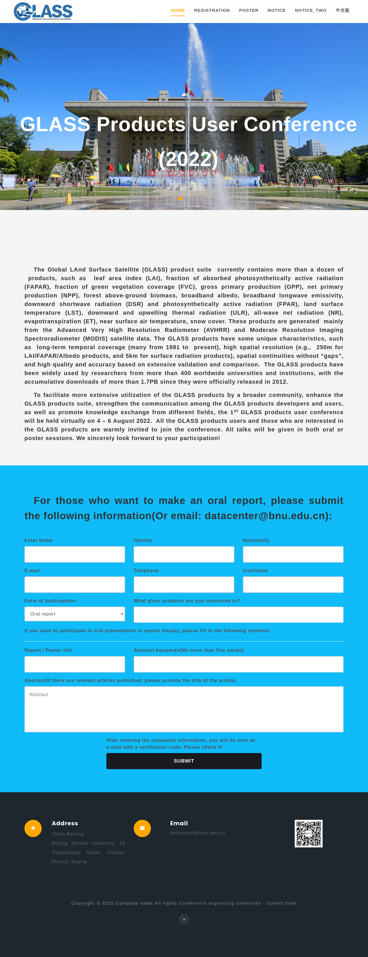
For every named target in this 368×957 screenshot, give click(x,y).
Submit (184, 761)
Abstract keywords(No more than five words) (189, 650)
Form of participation (50, 600)
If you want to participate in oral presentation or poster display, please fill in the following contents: (147, 630)
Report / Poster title (48, 650)
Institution (255, 570)
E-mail (32, 570)
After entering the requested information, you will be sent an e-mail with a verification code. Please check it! (181, 744)
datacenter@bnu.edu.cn (197, 832)
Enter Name (38, 540)
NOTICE (277, 10)
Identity (143, 540)
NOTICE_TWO (311, 10)
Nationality (256, 540)
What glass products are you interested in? (187, 600)
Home (178, 10)
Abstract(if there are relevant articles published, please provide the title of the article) (130, 680)
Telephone (146, 570)
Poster (249, 10)
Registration (212, 10)
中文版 (343, 10)
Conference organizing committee (220, 903)
